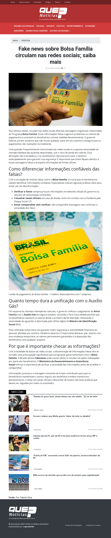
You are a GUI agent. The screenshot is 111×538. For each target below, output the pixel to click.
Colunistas (37, 2)
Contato (67, 2)
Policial (40, 26)
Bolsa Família (30, 134)
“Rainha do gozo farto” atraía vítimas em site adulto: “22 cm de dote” (65, 396)
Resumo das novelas (24, 26)
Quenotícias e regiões (37, 30)
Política (61, 26)
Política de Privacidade (73, 525)
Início (13, 2)
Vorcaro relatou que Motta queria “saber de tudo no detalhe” (62, 416)
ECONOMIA (38, 469)
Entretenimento (75, 26)
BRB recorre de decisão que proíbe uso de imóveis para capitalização (66, 475)
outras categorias (59, 30)
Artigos (48, 2)
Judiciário (19, 30)
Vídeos (57, 2)
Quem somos (24, 2)
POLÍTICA (37, 430)
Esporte (50, 26)
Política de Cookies (93, 525)
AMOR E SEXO (38, 410)
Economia (90, 26)
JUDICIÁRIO (38, 489)
